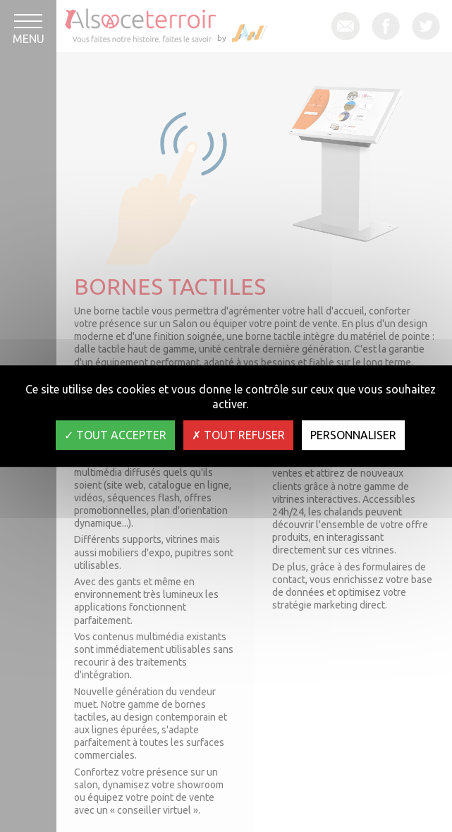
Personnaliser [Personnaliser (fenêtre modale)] (353, 435)
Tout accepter (115, 435)
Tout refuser (238, 435)
